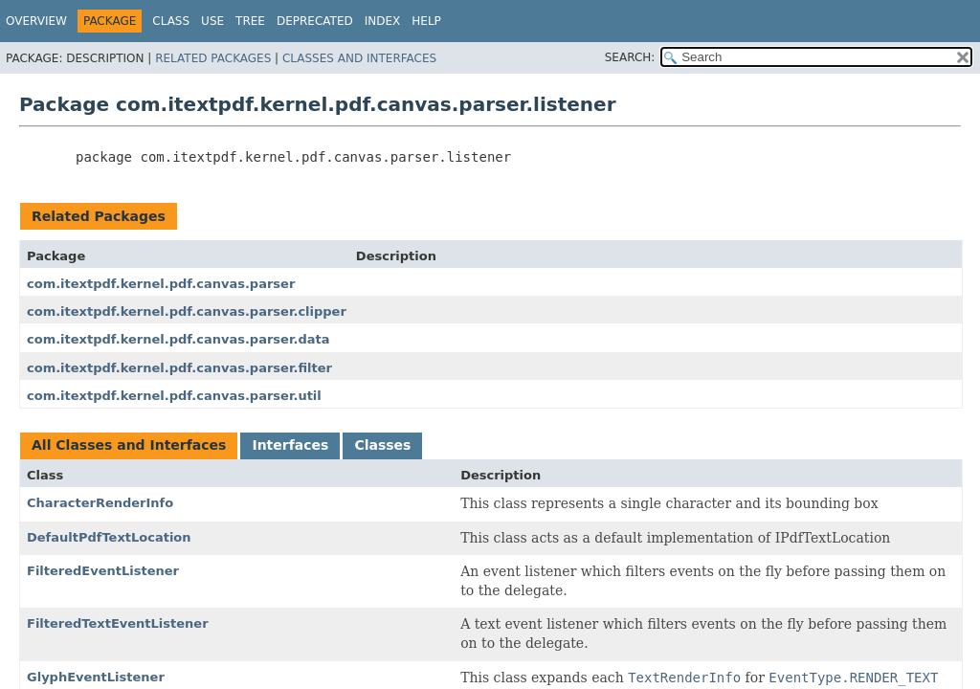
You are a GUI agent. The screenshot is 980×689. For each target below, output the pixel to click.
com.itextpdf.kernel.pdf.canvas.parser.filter (179, 368)
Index (383, 21)
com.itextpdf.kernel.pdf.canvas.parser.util (174, 396)
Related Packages (213, 58)
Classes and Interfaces (359, 58)
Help (426, 21)
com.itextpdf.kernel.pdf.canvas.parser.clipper (186, 311)
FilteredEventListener (103, 571)
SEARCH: (630, 57)
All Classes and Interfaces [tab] (129, 445)
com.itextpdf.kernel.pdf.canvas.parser (161, 284)
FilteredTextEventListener (118, 623)
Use (212, 21)
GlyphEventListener (96, 677)
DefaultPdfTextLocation (109, 537)
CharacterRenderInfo (100, 503)
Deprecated (315, 21)
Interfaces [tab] (290, 445)
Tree (250, 21)
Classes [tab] (382, 445)
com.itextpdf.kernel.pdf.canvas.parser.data (178, 339)
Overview (36, 21)
